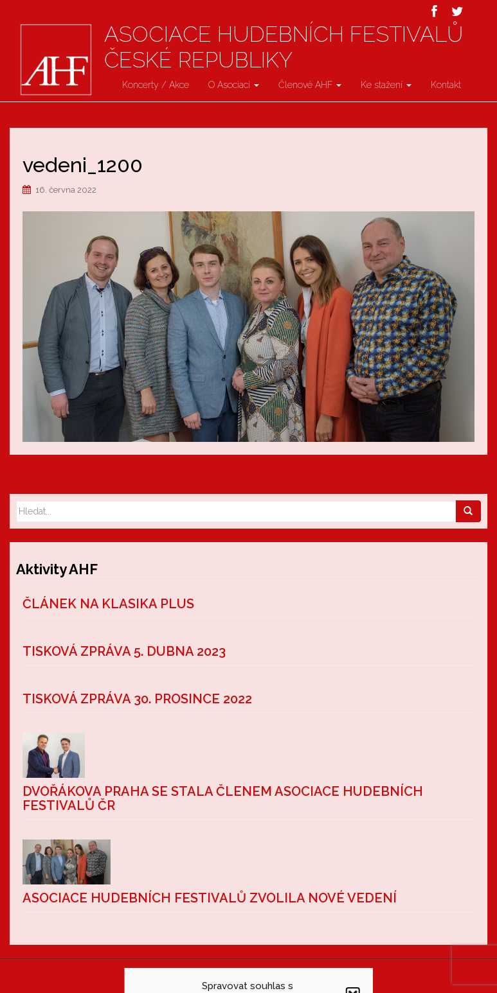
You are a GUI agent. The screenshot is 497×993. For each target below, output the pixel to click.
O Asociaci (233, 85)
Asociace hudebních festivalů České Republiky (283, 47)
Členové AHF (309, 85)
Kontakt (446, 85)
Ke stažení (386, 85)
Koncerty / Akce (155, 85)
